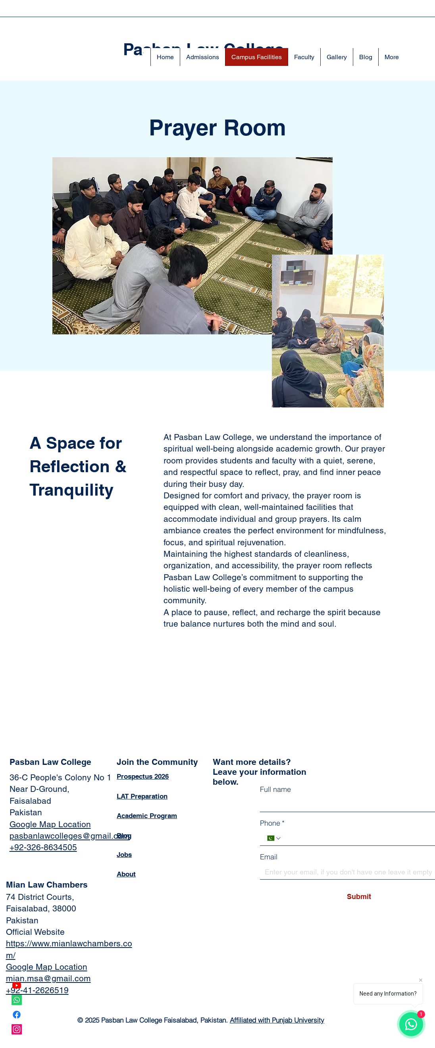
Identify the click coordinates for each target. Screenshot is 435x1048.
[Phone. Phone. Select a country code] (273, 838)
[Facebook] (17, 1014)
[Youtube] (17, 985)
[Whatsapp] (17, 1000)
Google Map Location (50, 824)
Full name (275, 789)
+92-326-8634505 (43, 847)
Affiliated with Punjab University (277, 1020)
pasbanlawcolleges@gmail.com (70, 836)
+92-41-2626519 (37, 990)
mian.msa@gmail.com (48, 978)
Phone (272, 823)
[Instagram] (17, 1029)
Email (268, 856)
